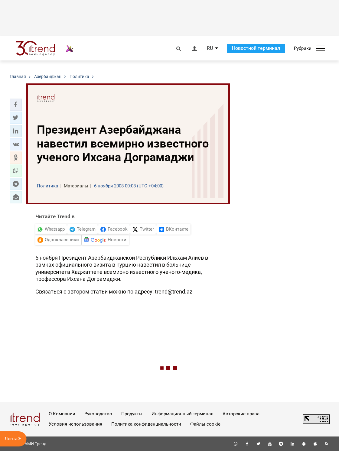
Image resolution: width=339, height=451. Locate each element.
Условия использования (75, 424)
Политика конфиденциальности (146, 424)
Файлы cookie (205, 424)
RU (210, 48)
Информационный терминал (183, 414)
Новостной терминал (256, 48)
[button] (15, 105)
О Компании (62, 414)
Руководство (98, 414)
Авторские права (241, 414)
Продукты (131, 414)
